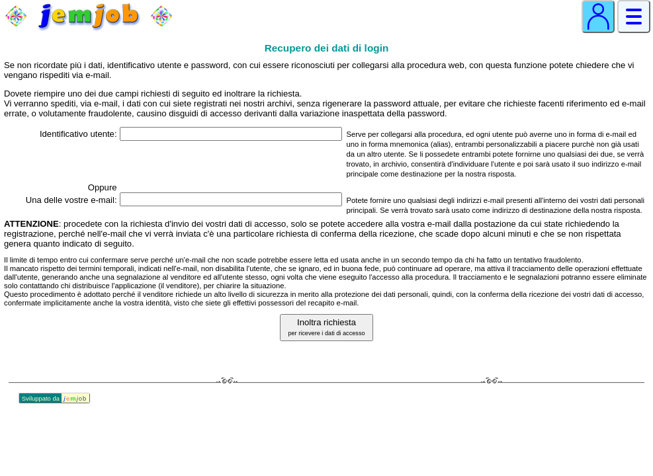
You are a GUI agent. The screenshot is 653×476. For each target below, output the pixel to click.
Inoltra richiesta (326, 327)
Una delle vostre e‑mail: (71, 200)
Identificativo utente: (78, 134)
